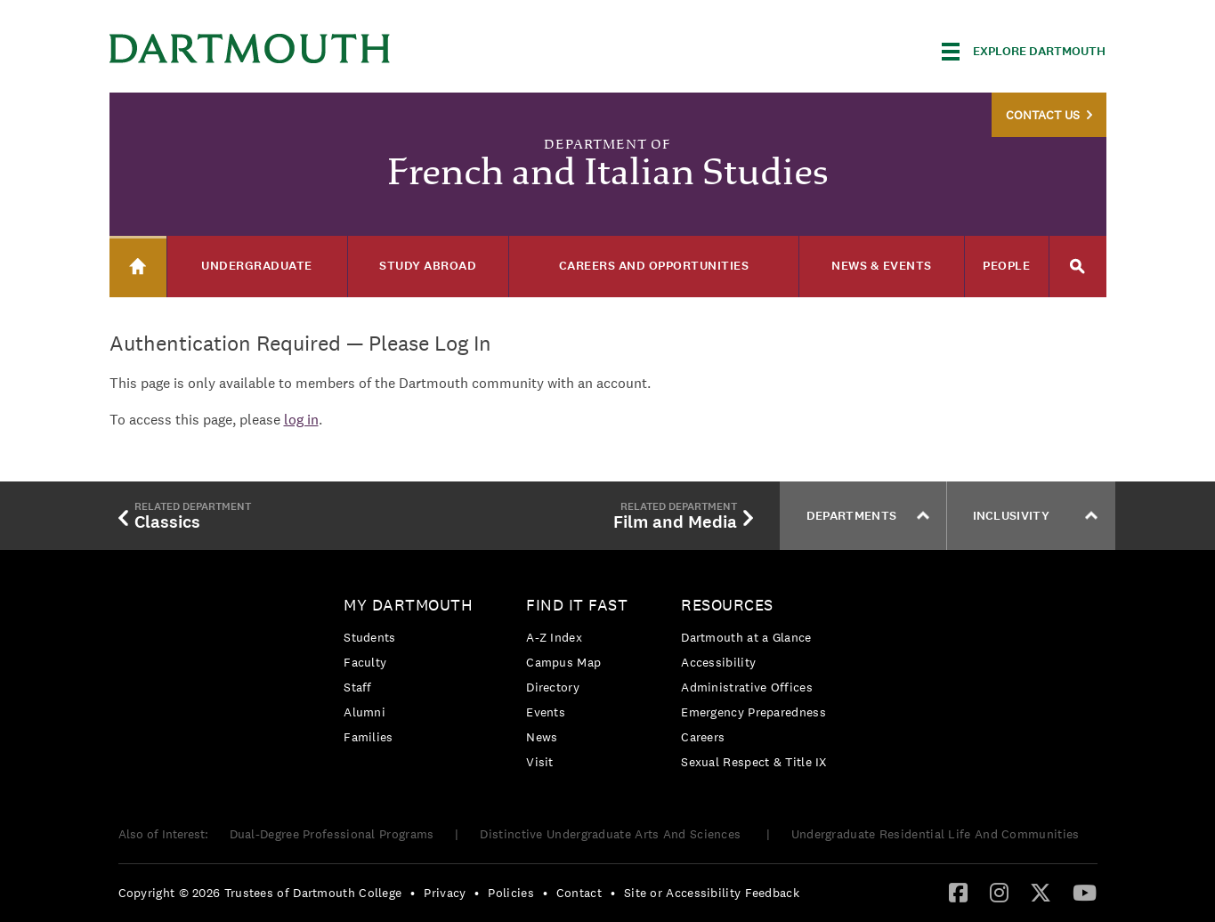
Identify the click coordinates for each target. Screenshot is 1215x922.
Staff (358, 687)
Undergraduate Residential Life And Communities (935, 834)
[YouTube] (1085, 891)
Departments (867, 515)
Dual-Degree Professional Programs (332, 834)
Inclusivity (1035, 515)
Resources (727, 604)
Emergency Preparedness (753, 712)
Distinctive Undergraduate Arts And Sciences (612, 834)
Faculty (365, 662)
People (1006, 265)
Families (368, 737)
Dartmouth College (250, 48)
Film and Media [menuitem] (683, 515)
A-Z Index (554, 637)
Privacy (445, 893)
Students (369, 637)
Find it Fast (577, 604)
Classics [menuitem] (184, 515)
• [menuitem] (412, 893)
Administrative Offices (747, 687)
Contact (579, 893)
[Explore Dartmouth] (1024, 52)
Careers (703, 737)
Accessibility (718, 662)
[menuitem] (413, 674)
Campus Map (563, 662)
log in (301, 419)
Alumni (364, 712)
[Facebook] (958, 891)
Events (545, 712)
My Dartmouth (408, 604)
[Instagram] (999, 891)
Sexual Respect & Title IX (754, 762)
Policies (510, 893)
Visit (540, 762)
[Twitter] (1040, 891)
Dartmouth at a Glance (746, 637)
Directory (552, 687)
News (541, 737)
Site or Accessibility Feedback (711, 893)
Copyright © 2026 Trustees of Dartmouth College (260, 893)
